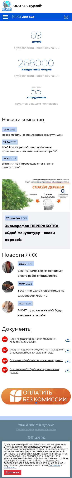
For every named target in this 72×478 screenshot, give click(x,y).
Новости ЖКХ (19, 255)
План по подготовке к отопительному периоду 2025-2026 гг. (32, 340)
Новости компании (23, 119)
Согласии (10, 467)
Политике (54, 465)
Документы (16, 329)
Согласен (12, 472)
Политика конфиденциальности (36, 429)
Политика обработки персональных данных (36, 360)
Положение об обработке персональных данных (34, 371)
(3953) (23, 16)
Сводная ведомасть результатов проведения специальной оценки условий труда (37, 351)
